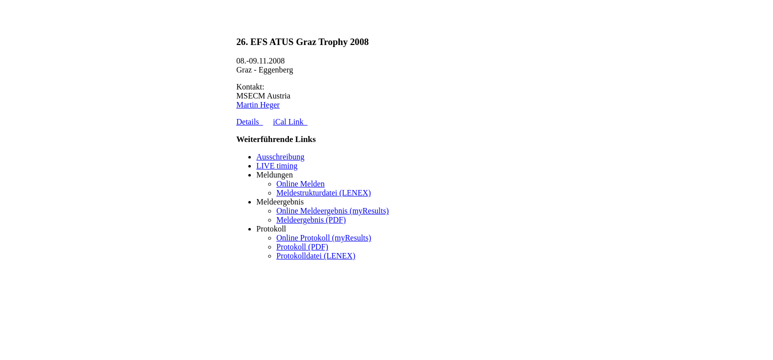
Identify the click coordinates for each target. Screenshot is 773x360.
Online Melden (300, 184)
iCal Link (290, 122)
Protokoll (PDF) (302, 246)
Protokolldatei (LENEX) (315, 256)
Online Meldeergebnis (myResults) (332, 210)
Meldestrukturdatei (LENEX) (323, 192)
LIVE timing (276, 166)
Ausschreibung (280, 156)
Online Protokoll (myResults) (323, 238)
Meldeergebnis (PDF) (311, 220)
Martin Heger (258, 104)
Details (249, 122)
